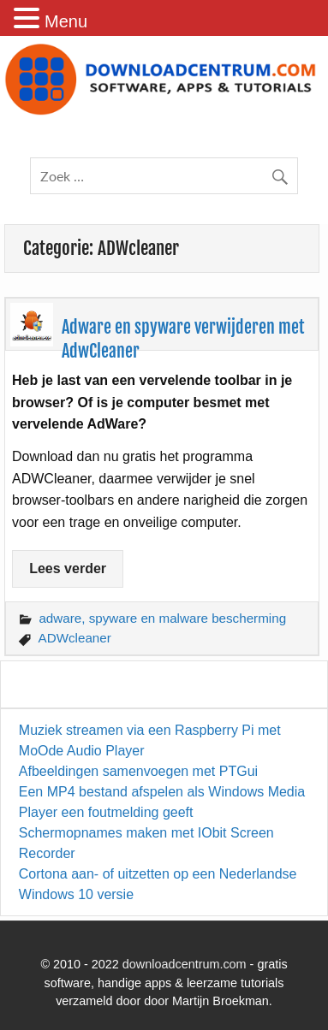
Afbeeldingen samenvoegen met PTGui (138, 771)
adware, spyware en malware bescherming (162, 618)
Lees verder (67, 568)
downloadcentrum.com (184, 964)
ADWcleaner (75, 637)
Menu (66, 21)
